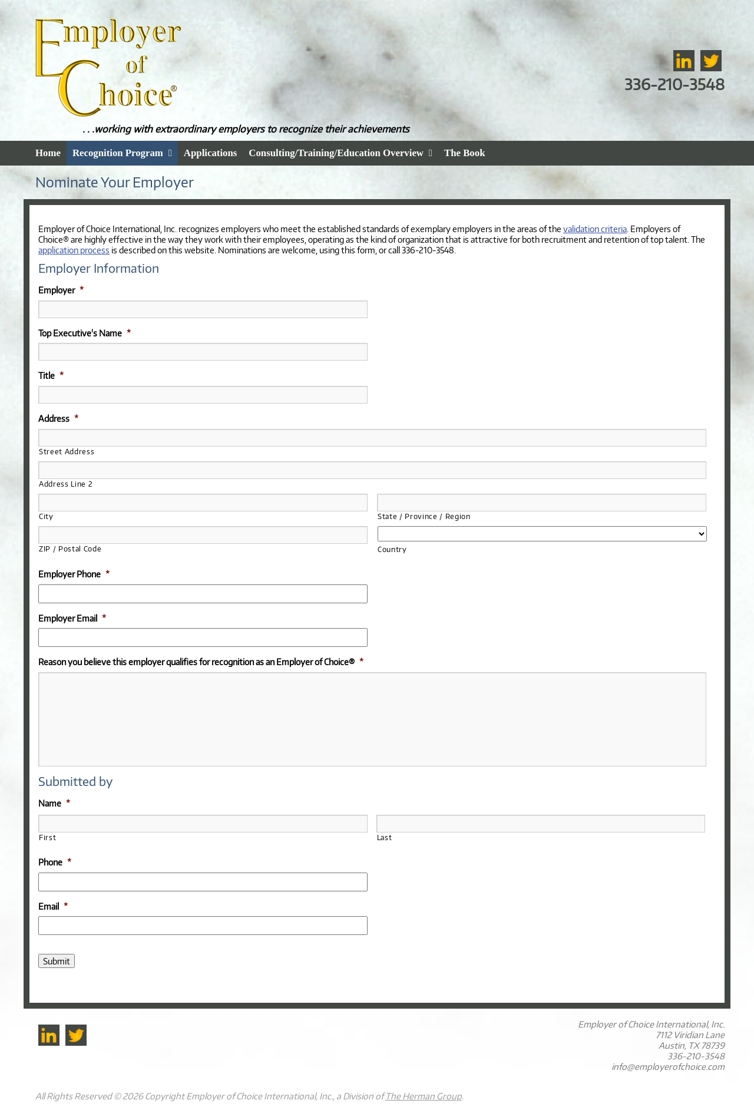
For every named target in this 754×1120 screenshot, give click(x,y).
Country (392, 549)
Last (384, 837)
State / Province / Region (424, 516)
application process (74, 250)
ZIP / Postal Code (70, 548)
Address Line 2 (65, 484)
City (46, 516)
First (47, 837)
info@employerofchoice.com (668, 1066)
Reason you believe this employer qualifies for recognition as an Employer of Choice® (200, 661)
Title (51, 375)
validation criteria (595, 228)
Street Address (66, 451)
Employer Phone (74, 574)
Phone (54, 862)
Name (54, 803)
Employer (61, 290)
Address (58, 418)
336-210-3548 (674, 84)
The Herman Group (423, 1096)
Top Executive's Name (84, 333)
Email (53, 906)
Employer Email (72, 618)
